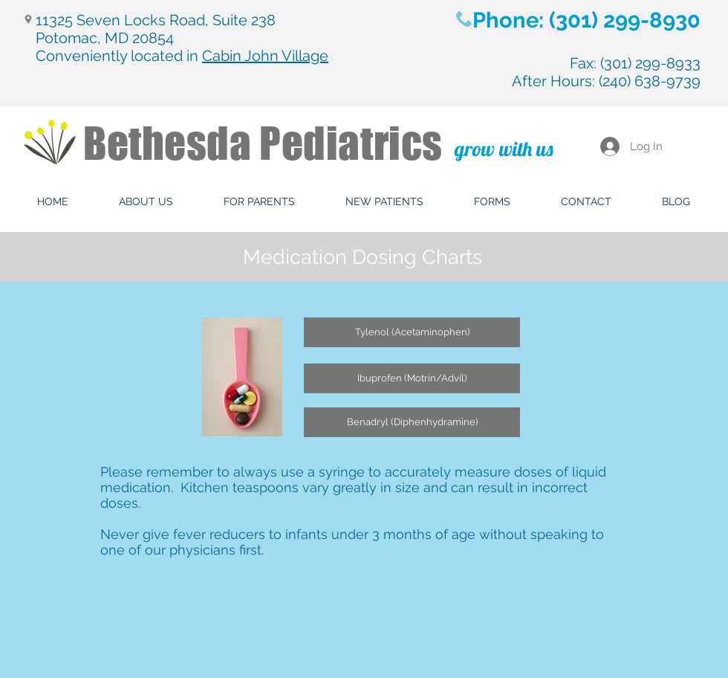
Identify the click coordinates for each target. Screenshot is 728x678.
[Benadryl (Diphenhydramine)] (412, 422)
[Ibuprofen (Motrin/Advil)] (412, 378)
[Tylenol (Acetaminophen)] (412, 332)
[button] (146, 202)
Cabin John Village (265, 56)
